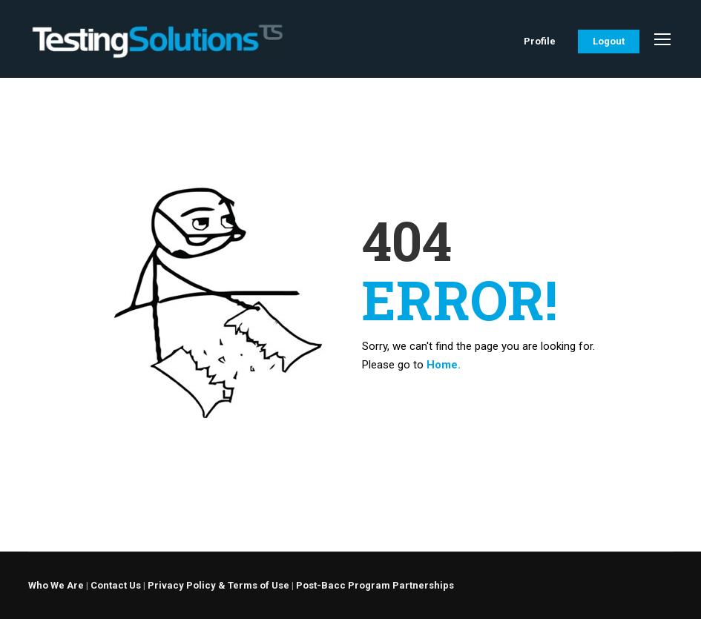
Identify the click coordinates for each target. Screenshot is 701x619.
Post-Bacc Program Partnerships (375, 585)
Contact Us (115, 585)
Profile (540, 41)
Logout (609, 41)
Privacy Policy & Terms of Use (218, 585)
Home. (444, 364)
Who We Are (56, 585)
